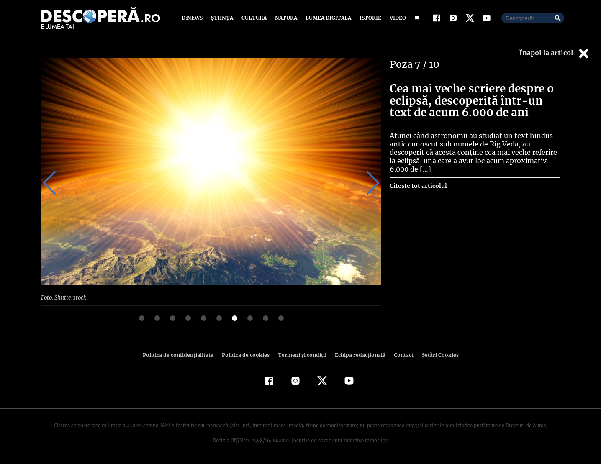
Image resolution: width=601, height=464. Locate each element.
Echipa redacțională (357, 354)
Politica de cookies (246, 354)
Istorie (369, 18)
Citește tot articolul (418, 186)
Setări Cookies (435, 354)
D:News (193, 18)
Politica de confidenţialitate (182, 354)
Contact (400, 354)
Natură (285, 18)
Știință (222, 18)
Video (396, 18)
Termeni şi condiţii (300, 354)
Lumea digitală (326, 18)
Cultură (253, 18)
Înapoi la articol (554, 53)
